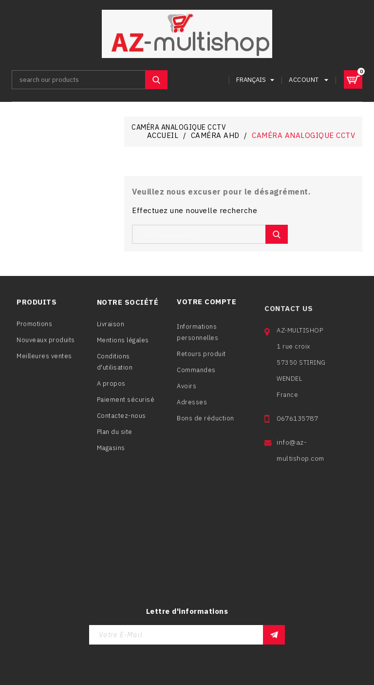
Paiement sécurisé (126, 404)
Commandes (196, 378)
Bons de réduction (205, 427)
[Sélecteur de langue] (256, 79)
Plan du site (114, 436)
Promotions (34, 328)
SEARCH (156, 79)
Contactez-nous (121, 420)
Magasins (111, 453)
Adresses (192, 411)
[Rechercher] (90, 79)
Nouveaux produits (46, 344)
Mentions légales (123, 345)
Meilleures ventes (44, 360)
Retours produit (201, 362)
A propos (111, 388)
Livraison (111, 329)
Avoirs (186, 395)
